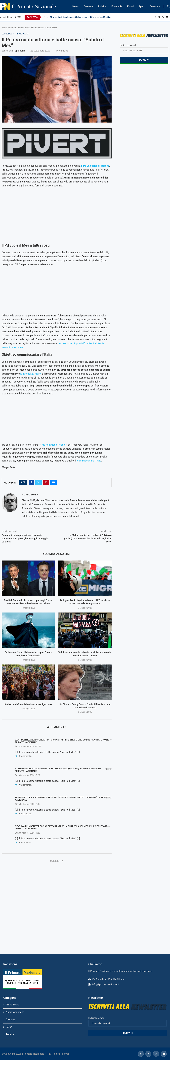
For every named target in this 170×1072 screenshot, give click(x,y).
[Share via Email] (53, 482)
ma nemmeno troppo (53, 444)
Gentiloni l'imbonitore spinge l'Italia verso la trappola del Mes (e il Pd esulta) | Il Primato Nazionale (61, 827)
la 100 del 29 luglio (30, 373)
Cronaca (88, 6)
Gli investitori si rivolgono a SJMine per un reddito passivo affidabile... (81, 17)
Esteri (130, 6)
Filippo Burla (18, 50)
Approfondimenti (15, 1012)
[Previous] (44, 17)
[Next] (47, 17)
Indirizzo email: (144, 49)
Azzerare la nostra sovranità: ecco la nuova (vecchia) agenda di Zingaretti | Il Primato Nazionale (61, 769)
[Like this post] (24, 482)
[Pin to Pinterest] (46, 482)
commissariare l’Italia (89, 460)
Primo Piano (12, 1004)
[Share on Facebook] (31, 482)
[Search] (168, 6)
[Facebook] (155, 17)
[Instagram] (163, 17)
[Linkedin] (167, 17)
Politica (102, 6)
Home (4, 27)
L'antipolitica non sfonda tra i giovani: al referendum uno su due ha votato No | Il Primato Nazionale (62, 741)
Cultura (154, 6)
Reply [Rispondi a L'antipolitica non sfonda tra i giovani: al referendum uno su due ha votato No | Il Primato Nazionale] (109, 740)
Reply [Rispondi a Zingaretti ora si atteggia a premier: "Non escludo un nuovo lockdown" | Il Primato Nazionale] (109, 798)
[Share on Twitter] (38, 482)
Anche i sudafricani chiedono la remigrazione (28, 704)
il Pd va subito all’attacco (95, 165)
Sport (142, 6)
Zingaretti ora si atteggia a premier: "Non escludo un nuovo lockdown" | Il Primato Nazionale (62, 798)
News (75, 6)
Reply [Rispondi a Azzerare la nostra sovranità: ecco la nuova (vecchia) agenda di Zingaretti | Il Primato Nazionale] (109, 769)
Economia (116, 6)
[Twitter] (159, 17)
